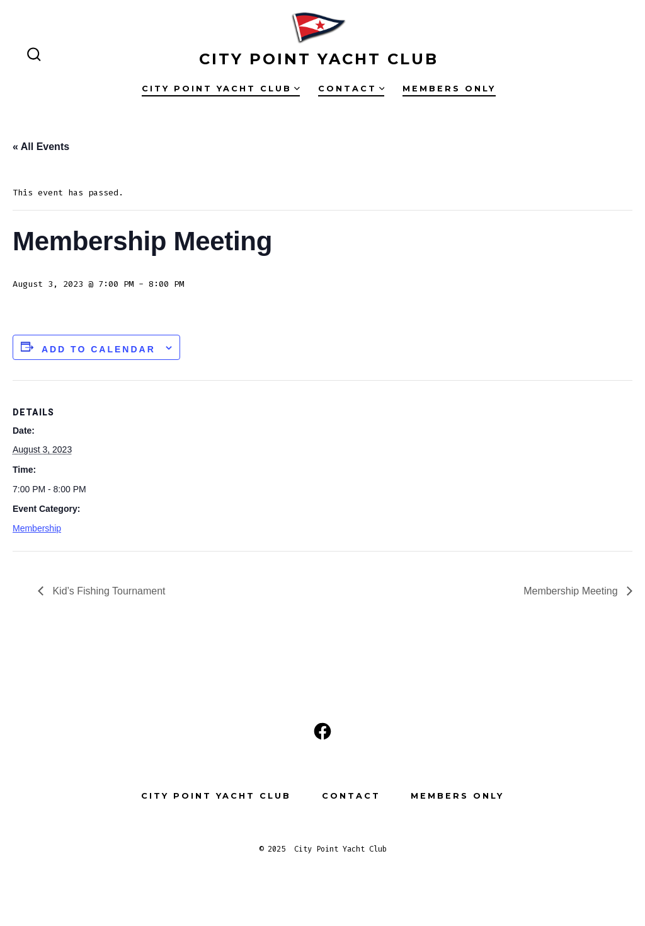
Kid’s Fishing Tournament (108, 591)
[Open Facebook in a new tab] (322, 731)
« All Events (41, 146)
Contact (351, 88)
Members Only (449, 88)
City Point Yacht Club (221, 88)
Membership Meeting (571, 591)
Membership (37, 528)
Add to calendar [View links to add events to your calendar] (99, 349)
